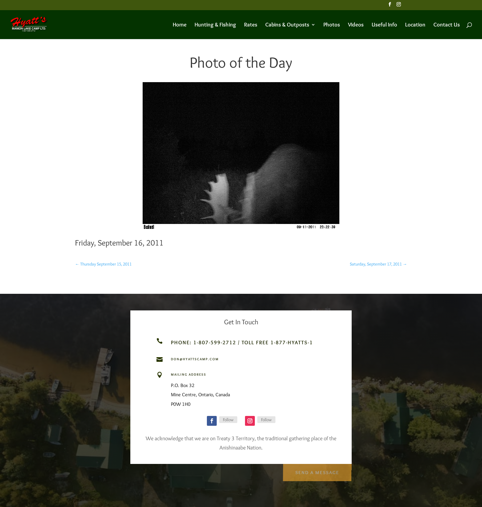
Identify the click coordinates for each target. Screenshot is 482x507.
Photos (331, 25)
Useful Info (384, 25)
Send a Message (317, 471)
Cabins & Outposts (287, 25)
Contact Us (446, 25)
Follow (228, 419)
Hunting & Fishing (215, 25)
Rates (250, 25)
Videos (356, 25)
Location (415, 25)
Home (180, 25)
